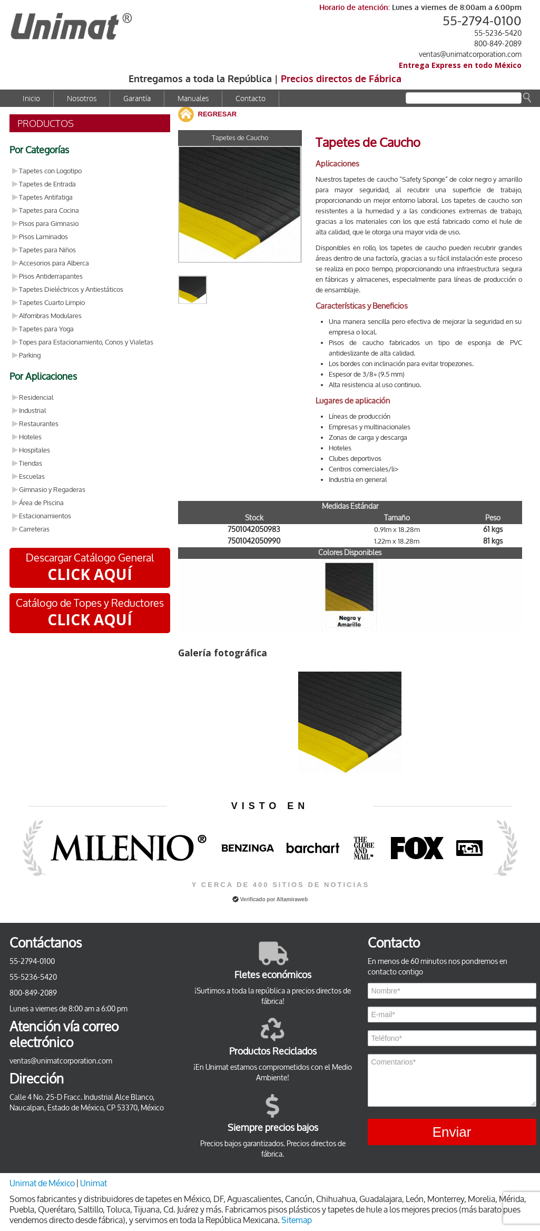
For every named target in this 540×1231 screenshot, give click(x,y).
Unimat (93, 1183)
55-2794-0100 (482, 21)
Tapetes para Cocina (49, 210)
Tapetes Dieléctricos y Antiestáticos (71, 289)
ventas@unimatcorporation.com (470, 55)
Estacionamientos (45, 515)
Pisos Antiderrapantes (51, 276)
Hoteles (30, 436)
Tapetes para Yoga (46, 328)
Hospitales (34, 450)
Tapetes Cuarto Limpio (52, 302)
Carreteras (34, 529)
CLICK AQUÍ (89, 574)
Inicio (31, 99)
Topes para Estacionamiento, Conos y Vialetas (86, 342)
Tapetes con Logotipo (50, 170)
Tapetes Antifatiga (46, 197)
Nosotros (81, 99)
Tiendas (30, 463)
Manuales (193, 99)
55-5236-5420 (498, 33)
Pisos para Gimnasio (48, 223)
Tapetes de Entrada (47, 184)
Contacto (250, 99)
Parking (30, 355)
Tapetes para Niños (47, 249)
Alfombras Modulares (50, 315)
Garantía (137, 99)
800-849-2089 (498, 44)
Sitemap (296, 1220)
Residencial (36, 397)
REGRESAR (217, 114)
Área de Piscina (41, 502)
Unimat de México (42, 1183)
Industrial (32, 410)
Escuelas (32, 476)
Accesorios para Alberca (54, 263)
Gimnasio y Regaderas (52, 489)
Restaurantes (38, 423)
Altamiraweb (292, 899)
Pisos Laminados (43, 236)
